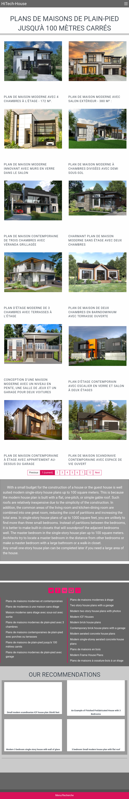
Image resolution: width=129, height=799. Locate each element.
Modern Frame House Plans (86, 655)
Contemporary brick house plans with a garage (97, 628)
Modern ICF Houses (82, 616)
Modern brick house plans (85, 622)
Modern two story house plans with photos (95, 611)
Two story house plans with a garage (92, 605)
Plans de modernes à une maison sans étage (32, 606)
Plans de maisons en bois (85, 649)
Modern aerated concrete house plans (92, 633)
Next (97, 472)
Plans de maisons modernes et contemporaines (34, 601)
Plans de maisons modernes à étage (92, 599)
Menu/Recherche (64, 795)
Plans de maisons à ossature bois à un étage (96, 660)
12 (90, 472)
